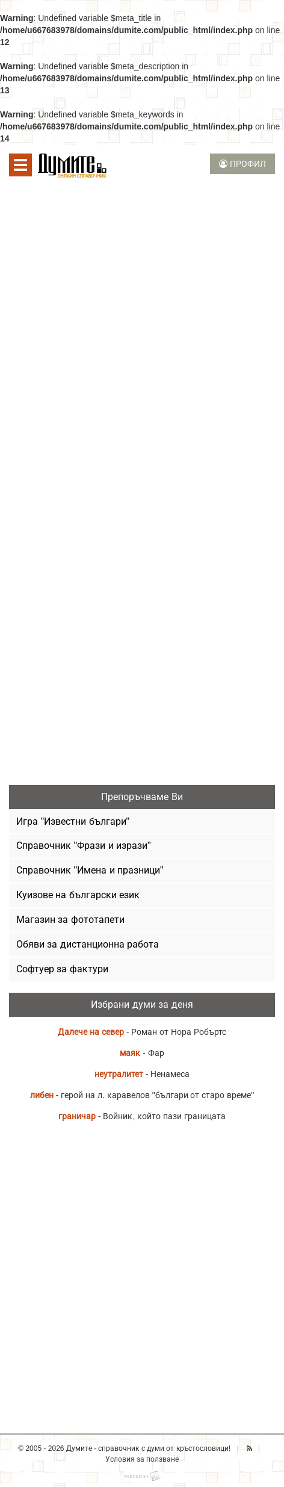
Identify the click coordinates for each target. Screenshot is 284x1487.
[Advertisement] (142, 338)
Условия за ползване (142, 1459)
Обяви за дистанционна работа (87, 944)
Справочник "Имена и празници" (90, 870)
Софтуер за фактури (62, 969)
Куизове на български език (78, 895)
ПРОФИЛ (242, 164)
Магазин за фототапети (70, 919)
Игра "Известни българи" (72, 821)
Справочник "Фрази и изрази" (83, 845)
